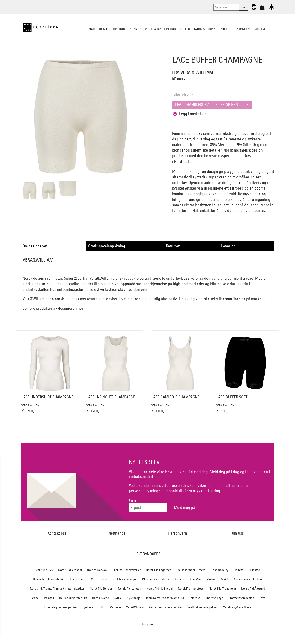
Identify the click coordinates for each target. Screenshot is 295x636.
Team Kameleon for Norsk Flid (165, 598)
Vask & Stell (226, 52)
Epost (132, 500)
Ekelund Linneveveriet (126, 570)
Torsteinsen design (242, 598)
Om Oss (238, 533)
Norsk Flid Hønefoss (191, 588)
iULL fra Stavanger (125, 579)
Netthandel (117, 533)
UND (101, 607)
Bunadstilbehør (112, 29)
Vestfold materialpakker (202, 607)
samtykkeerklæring (204, 490)
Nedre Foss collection (248, 579)
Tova (262, 598)
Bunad (90, 29)
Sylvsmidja (133, 598)
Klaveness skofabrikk (155, 579)
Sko (62, 52)
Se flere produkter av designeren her (53, 308)
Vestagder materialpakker (165, 607)
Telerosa (194, 598)
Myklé (225, 579)
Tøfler (185, 29)
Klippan (179, 579)
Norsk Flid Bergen (101, 588)
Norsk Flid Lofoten (129, 588)
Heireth (238, 570)
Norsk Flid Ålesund (253, 588)
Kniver (208, 52)
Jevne (104, 579)
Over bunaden (159, 52)
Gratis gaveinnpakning (106, 246)
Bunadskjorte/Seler (85, 52)
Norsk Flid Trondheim (222, 588)
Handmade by (219, 570)
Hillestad (254, 570)
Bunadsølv (138, 29)
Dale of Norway (97, 570)
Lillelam (210, 579)
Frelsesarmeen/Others (191, 570)
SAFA (117, 598)
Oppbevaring (134, 52)
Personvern (177, 533)
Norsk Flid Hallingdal (159, 588)
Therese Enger (215, 598)
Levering (228, 246)
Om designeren (35, 246)
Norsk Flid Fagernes (158, 570)
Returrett (173, 246)
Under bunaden (186, 52)
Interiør (226, 29)
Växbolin (115, 607)
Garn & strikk (204, 29)
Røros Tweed (100, 598)
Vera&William (135, 607)
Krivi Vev (195, 579)
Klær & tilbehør (163, 29)
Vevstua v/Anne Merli (237, 607)
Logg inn (147, 624)
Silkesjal (112, 52)
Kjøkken (243, 29)
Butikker (261, 29)
